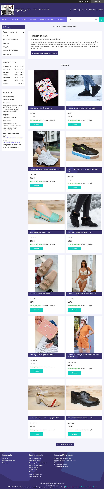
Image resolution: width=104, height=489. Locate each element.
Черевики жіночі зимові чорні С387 (79, 232)
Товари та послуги (10, 32)
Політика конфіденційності (89, 487)
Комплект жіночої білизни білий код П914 (82, 293)
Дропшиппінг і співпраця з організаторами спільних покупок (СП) (64, 460)
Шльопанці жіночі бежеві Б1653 (40, 293)
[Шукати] (96, 19)
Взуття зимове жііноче (36, 465)
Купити (36, 124)
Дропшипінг (60, 19)
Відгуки (5, 47)
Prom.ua (62, 483)
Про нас (24, 19)
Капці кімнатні (33, 467)
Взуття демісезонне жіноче (37, 463)
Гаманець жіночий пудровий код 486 (42, 355)
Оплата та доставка (60, 464)
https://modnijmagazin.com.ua (13, 138)
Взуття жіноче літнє (35, 458)
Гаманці (31, 472)
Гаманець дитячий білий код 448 (41, 108)
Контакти (33, 19)
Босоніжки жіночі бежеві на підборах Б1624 (44, 418)
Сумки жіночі (33, 469)
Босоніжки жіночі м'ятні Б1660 (40, 232)
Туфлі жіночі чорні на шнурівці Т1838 (80, 418)
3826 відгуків (85, 1)
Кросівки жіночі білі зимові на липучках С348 (45, 169)
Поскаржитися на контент (72, 487)
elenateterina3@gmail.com (12, 142)
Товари (13, 19)
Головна (4, 19)
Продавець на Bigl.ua (52, 485)
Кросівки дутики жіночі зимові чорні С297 (82, 108)
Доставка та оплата (46, 19)
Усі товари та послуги (64, 444)
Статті (5, 35)
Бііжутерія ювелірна (35, 474)
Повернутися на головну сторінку (45, 53)
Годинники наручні (35, 476)
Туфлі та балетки (34, 460)
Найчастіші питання (10, 50)
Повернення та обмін (61, 466)
